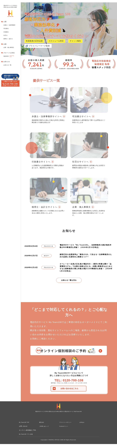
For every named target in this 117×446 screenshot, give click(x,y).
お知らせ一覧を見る (69, 280)
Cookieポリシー (64, 428)
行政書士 (6, 32)
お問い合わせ (23, 428)
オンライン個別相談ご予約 (27, 432)
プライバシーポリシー (66, 424)
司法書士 (6, 28)
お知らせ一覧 (7, 65)
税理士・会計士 (8, 38)
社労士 (6, 35)
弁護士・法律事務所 (9, 25)
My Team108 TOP (25, 424)
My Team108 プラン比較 (27, 436)
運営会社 (42, 424)
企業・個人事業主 (9, 47)
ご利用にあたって (44, 428)
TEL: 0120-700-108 (69, 381)
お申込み (82, 424)
